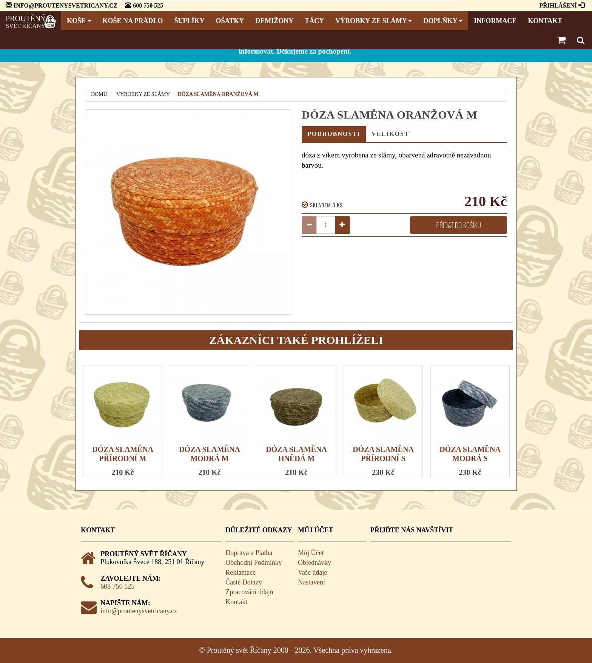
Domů (99, 94)
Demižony (274, 21)
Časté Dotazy (243, 582)
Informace (495, 21)
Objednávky (314, 562)
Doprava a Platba (248, 553)
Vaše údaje (312, 572)
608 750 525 (117, 586)
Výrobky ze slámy (373, 21)
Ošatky (230, 21)
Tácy (314, 21)
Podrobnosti (333, 134)
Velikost (390, 134)
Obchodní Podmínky (253, 562)
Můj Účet (311, 553)
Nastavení (311, 582)
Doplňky (442, 21)
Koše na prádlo (133, 21)
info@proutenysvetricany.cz (138, 611)
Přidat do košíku (458, 225)
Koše (79, 21)
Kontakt (545, 21)
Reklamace (240, 572)
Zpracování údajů (249, 592)
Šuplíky (189, 21)
